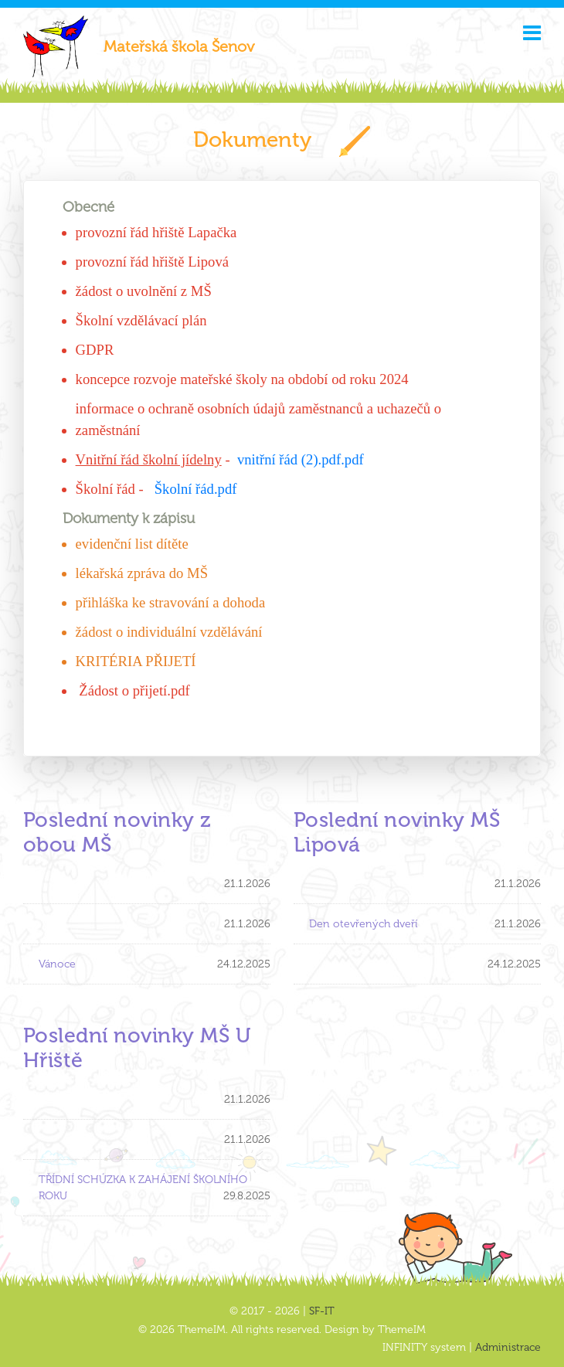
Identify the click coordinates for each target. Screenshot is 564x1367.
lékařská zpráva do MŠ (142, 573)
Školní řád (107, 489)
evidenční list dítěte (132, 544)
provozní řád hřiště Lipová (152, 261)
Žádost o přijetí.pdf (134, 690)
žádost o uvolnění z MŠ (144, 291)
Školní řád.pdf (196, 489)
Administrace (508, 1347)
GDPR (95, 350)
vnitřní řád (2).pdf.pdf (300, 459)
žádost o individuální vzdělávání (169, 632)
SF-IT (322, 1311)
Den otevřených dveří (363, 923)
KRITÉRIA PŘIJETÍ (136, 661)
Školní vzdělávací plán (141, 320)
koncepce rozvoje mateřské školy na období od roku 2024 (242, 379)
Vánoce (57, 964)
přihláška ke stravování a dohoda (171, 602)
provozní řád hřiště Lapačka (156, 232)
